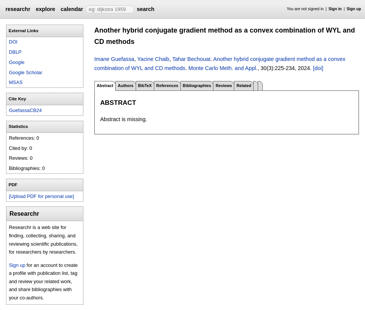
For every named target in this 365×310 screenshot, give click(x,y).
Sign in (335, 9)
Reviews (224, 85)
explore (45, 9)
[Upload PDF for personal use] (41, 196)
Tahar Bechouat (191, 59)
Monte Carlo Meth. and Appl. (222, 68)
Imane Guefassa (114, 59)
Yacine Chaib (153, 59)
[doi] (318, 68)
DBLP (15, 52)
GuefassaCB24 (25, 110)
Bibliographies (197, 85)
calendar (72, 9)
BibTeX (145, 85)
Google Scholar (25, 72)
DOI (13, 42)
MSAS (15, 82)
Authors (125, 85)
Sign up (354, 9)
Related (244, 85)
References (167, 85)
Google (16, 62)
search (145, 9)
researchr (17, 9)
